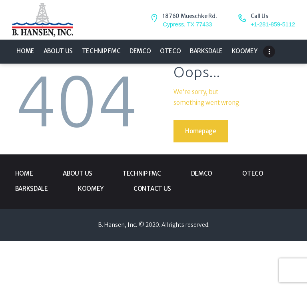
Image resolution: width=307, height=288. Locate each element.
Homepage (200, 131)
